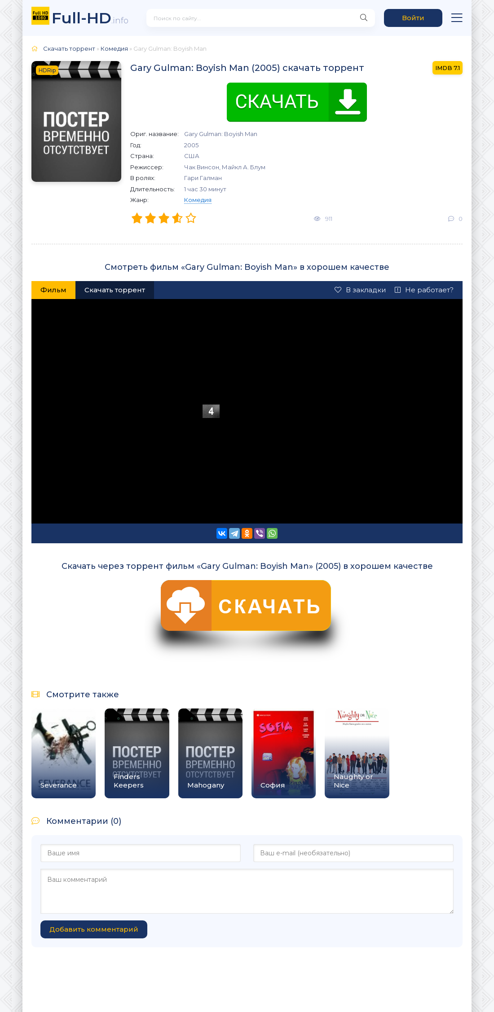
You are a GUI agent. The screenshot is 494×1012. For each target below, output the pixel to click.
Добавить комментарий (93, 929)
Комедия (198, 199)
